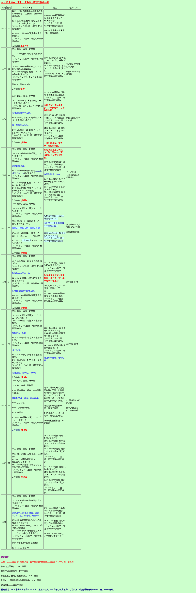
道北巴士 (48, 223)
